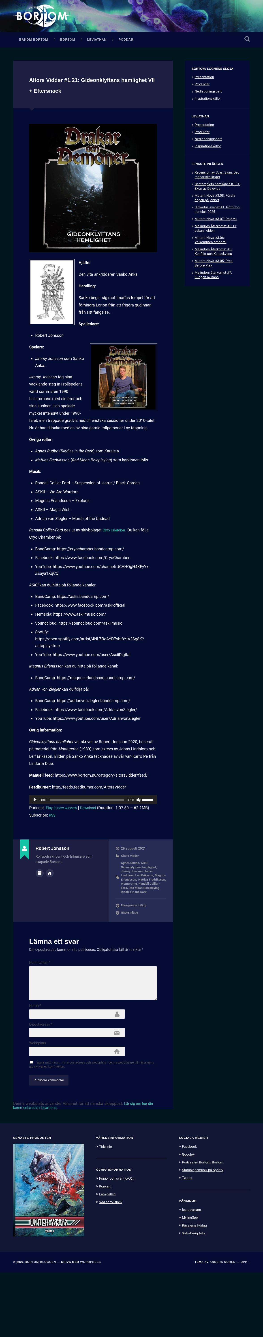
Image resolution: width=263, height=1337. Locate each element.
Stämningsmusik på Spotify (205, 1233)
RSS (52, 844)
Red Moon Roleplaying (140, 919)
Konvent (106, 1250)
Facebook (190, 1211)
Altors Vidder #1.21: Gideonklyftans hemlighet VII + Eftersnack (91, 108)
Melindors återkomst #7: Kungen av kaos (213, 293)
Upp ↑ (245, 1326)
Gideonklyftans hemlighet (140, 896)
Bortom (67, 57)
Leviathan (97, 57)
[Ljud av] (138, 828)
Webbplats (37, 1104)
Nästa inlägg (130, 946)
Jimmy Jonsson (133, 900)
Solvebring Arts (195, 1296)
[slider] (87, 829)
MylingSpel (191, 1281)
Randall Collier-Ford (136, 917)
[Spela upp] (35, 828)
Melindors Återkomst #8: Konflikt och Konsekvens (213, 269)
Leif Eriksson (147, 904)
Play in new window (63, 836)
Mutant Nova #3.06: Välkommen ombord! (210, 258)
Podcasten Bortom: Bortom (205, 1226)
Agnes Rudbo (131, 892)
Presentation (204, 95)
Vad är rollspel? (112, 1265)
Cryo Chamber (115, 559)
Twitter (188, 1241)
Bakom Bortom (33, 57)
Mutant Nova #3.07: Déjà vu (216, 237)
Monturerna (150, 913)
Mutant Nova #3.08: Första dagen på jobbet (215, 216)
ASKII (147, 892)
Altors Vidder (131, 885)
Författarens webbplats (50, 902)
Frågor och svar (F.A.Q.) (119, 1242)
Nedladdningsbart (208, 110)
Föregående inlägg (135, 939)
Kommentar (39, 996)
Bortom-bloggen (40, 1326)
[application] (93, 828)
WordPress (90, 1326)
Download (93, 836)
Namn (35, 1062)
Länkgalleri (108, 1258)
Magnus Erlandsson (136, 909)
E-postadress (40, 1083)
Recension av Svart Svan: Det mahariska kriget (217, 193)
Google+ (189, 1218)
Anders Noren (222, 1326)
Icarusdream (192, 1273)
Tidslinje (106, 1211)
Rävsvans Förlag (196, 1288)
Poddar (126, 57)
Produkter (202, 102)
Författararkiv (40, 902)
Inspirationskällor (208, 117)
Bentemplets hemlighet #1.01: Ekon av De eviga (217, 204)
